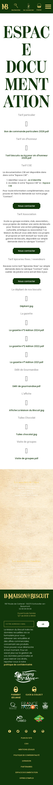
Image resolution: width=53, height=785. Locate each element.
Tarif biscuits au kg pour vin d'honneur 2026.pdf (26, 156)
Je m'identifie (34, 180)
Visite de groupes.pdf (26, 458)
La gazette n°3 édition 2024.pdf (26, 330)
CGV (26, 743)
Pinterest (34, 731)
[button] (26, 206)
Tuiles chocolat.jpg (26, 434)
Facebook (9, 731)
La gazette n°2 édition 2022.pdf (26, 346)
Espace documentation (26, 772)
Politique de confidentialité (27, 755)
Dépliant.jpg (26, 306)
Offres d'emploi (26, 778)
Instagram (43, 731)
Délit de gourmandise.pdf (26, 386)
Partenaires (26, 767)
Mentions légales (27, 749)
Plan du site (26, 738)
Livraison (26, 761)
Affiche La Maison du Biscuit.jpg (26, 410)
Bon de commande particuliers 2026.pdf (26, 131)
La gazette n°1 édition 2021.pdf (26, 362)
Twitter (18, 731)
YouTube (26, 731)
